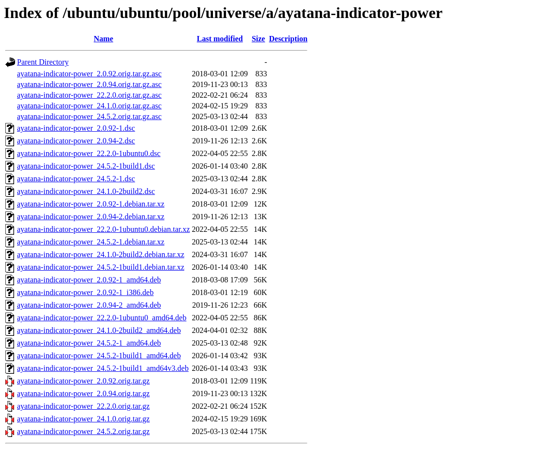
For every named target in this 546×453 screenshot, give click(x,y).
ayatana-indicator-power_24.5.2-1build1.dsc (86, 166)
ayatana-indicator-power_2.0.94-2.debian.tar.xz (90, 216)
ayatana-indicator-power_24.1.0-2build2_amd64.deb (99, 330)
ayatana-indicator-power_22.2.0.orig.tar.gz (83, 406)
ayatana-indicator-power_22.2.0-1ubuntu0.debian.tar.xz (103, 229)
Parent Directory (43, 62)
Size (258, 39)
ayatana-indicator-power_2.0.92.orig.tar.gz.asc (89, 74)
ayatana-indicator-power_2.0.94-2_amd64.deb (89, 305)
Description (288, 39)
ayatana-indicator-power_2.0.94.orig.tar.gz (83, 393)
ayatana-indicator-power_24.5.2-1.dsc (76, 178)
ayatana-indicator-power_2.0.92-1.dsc (76, 128)
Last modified (220, 39)
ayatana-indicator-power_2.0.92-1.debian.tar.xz (90, 204)
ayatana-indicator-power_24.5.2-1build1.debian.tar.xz (100, 267)
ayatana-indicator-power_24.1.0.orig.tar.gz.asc (89, 106)
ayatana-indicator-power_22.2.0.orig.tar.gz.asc (89, 95)
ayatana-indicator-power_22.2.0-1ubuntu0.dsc (88, 153)
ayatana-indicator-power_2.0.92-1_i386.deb (85, 292)
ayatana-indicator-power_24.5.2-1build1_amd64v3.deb (103, 368)
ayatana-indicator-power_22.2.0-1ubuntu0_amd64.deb (101, 318)
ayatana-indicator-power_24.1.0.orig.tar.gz (83, 419)
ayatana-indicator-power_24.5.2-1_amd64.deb (89, 343)
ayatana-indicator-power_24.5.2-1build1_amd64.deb (99, 355)
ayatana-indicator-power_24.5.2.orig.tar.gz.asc (89, 116)
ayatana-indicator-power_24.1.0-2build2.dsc (86, 191)
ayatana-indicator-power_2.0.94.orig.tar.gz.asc (89, 84)
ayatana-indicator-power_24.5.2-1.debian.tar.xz (90, 242)
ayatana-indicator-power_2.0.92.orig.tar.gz (83, 381)
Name (103, 39)
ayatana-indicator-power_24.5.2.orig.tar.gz (83, 431)
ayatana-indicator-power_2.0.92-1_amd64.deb (89, 280)
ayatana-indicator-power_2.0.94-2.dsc (76, 141)
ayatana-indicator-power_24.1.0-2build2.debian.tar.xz (100, 254)
